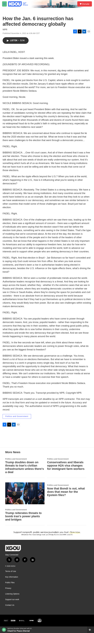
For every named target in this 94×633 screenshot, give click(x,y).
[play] (4, 629)
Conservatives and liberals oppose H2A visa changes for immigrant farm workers (65, 465)
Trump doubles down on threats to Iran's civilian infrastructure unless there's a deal (24, 467)
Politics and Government (16, 416)
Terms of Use (10, 571)
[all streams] (90, 629)
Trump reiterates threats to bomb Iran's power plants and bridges (23, 516)
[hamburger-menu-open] (4, 4)
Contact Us (9, 605)
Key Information (11, 577)
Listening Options (12, 594)
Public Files (10, 583)
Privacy (8, 588)
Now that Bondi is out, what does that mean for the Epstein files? (66, 492)
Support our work (12, 599)
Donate (85, 4)
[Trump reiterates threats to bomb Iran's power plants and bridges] (25, 493)
